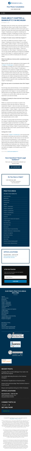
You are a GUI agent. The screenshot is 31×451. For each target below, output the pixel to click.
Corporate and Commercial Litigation (11, 218)
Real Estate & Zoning (8, 235)
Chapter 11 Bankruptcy (8, 210)
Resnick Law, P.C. (15, 3)
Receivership (6, 237)
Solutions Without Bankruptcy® (10, 241)
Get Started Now (15, 167)
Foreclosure (6, 226)
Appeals (5, 204)
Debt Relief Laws (7, 222)
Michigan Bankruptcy (13, 151)
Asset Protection (7, 196)
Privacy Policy (18, 418)
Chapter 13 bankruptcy (7, 65)
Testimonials (6, 202)
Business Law (6, 200)
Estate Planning (7, 224)
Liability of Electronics (6, 317)
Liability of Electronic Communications (12, 230)
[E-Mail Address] (15, 277)
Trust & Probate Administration (10, 243)
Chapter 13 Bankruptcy (8, 212)
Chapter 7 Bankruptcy (8, 206)
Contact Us (6, 411)
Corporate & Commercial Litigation (9, 309)
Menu (3, 13)
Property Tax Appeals (8, 233)
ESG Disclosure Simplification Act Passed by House (13, 380)
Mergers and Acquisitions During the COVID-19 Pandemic (15, 388)
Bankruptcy (6, 198)
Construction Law (7, 214)
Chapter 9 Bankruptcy (8, 208)
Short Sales (6, 239)
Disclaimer (12, 418)
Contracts (6, 216)
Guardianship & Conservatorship (11, 228)
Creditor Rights (7, 220)
